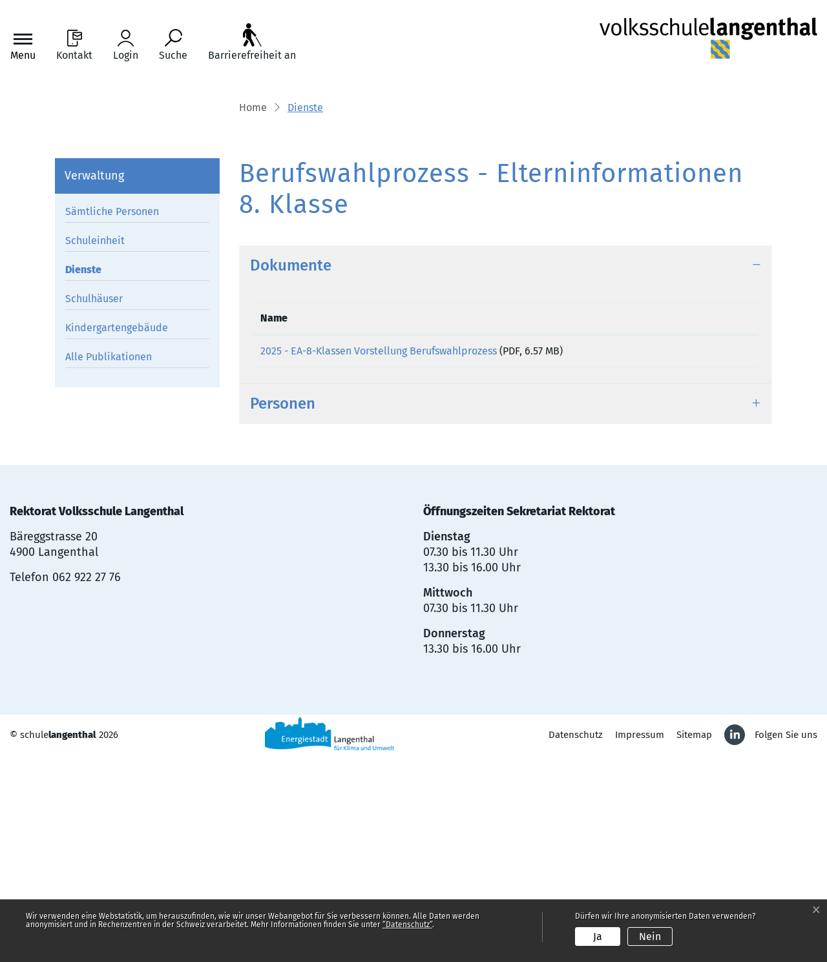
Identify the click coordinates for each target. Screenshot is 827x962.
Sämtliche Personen (112, 411)
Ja (597, 936)
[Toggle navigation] (23, 45)
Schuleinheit (95, 441)
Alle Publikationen (108, 557)
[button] (305, 308)
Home (253, 307)
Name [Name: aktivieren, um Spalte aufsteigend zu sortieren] (274, 517)
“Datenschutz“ (407, 924)
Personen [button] (282, 608)
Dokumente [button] (290, 465)
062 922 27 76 (86, 781)
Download (714, 553)
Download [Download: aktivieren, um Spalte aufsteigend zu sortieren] (700, 517)
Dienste (95, 472)
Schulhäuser (94, 499)
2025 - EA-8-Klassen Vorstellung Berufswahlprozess (378, 550)
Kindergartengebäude (116, 528)
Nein (650, 936)
